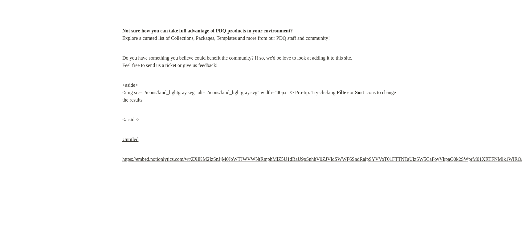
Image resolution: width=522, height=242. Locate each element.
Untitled (130, 139)
